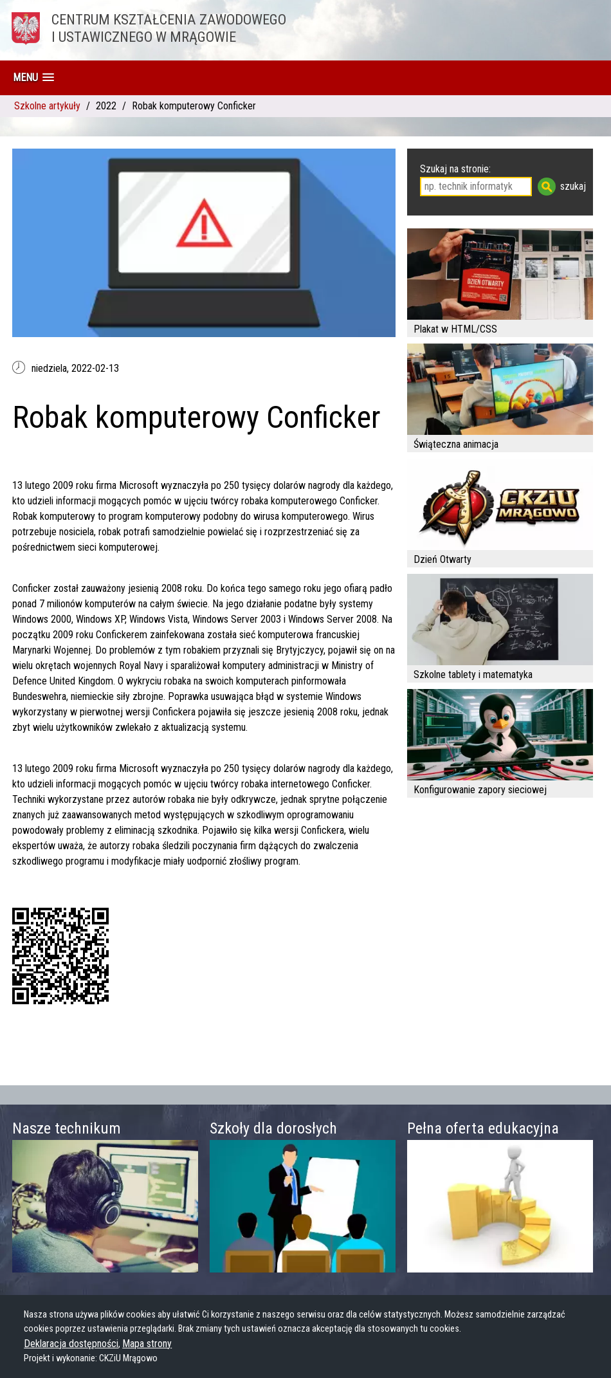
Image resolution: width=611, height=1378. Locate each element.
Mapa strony (147, 1343)
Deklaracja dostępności (71, 1343)
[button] (33, 77)
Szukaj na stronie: (455, 169)
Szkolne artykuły (47, 106)
